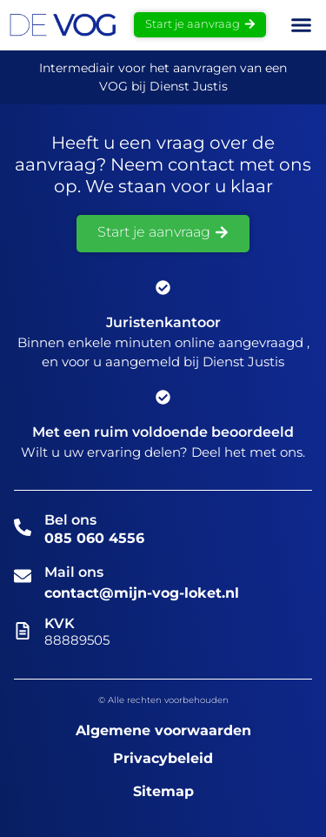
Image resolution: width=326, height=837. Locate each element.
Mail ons (73, 572)
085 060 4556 (94, 538)
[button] (300, 25)
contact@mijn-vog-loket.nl (141, 593)
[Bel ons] (22, 527)
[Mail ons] (22, 576)
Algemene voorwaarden (163, 730)
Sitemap (163, 791)
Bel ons (70, 520)
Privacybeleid (163, 758)
